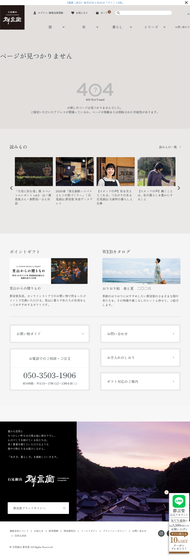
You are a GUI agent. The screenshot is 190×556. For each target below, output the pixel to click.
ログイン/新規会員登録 (50, 12)
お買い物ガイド (28, 333)
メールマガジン (89, 531)
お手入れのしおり (121, 357)
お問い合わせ (117, 333)
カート (104, 12)
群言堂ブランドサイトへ (29, 508)
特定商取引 (70, 531)
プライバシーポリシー (115, 531)
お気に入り (82, 12)
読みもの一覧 (168, 147)
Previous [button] (10, 191)
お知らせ (38, 531)
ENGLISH (20, 535)
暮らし (117, 26)
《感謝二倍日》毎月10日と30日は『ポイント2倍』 (95, 2)
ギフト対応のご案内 (122, 381)
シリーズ (151, 26)
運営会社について (19, 531)
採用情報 (53, 531)
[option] (34, 182)
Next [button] (177, 191)
